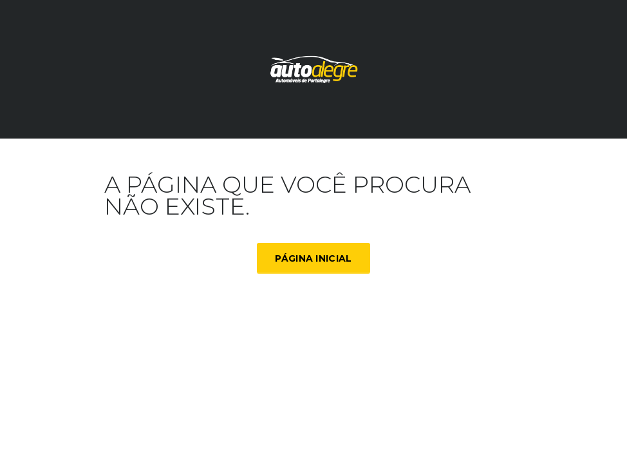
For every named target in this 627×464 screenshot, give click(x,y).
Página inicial (313, 258)
